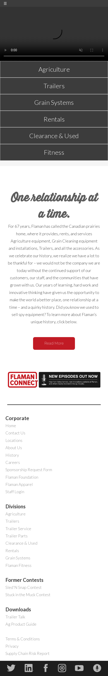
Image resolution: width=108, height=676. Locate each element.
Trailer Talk (15, 616)
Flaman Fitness (18, 565)
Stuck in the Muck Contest (27, 594)
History (12, 455)
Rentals (54, 119)
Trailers (54, 86)
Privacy (12, 646)
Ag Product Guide (20, 624)
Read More (54, 343)
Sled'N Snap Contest (23, 587)
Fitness (54, 152)
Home (10, 425)
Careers (12, 462)
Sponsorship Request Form (28, 469)
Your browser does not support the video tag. (54, 34)
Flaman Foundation (21, 477)
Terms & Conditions (22, 638)
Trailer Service (18, 528)
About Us (13, 447)
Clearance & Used (54, 136)
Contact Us (15, 432)
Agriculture (54, 69)
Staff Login (14, 491)
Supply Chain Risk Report (27, 653)
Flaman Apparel (19, 484)
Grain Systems (54, 102)
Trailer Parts (16, 535)
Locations (13, 440)
